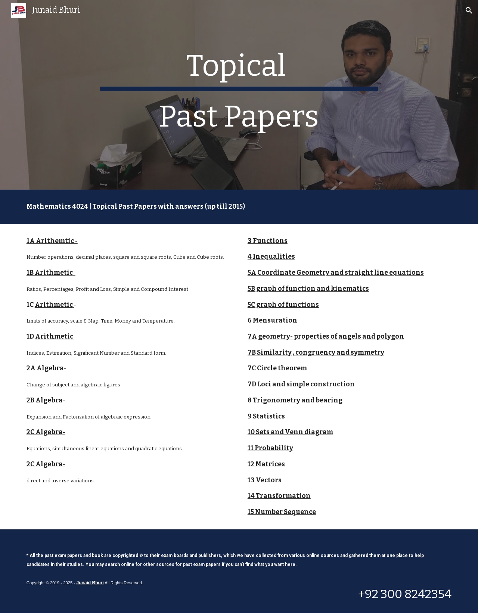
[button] (469, 10)
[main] (239, 95)
